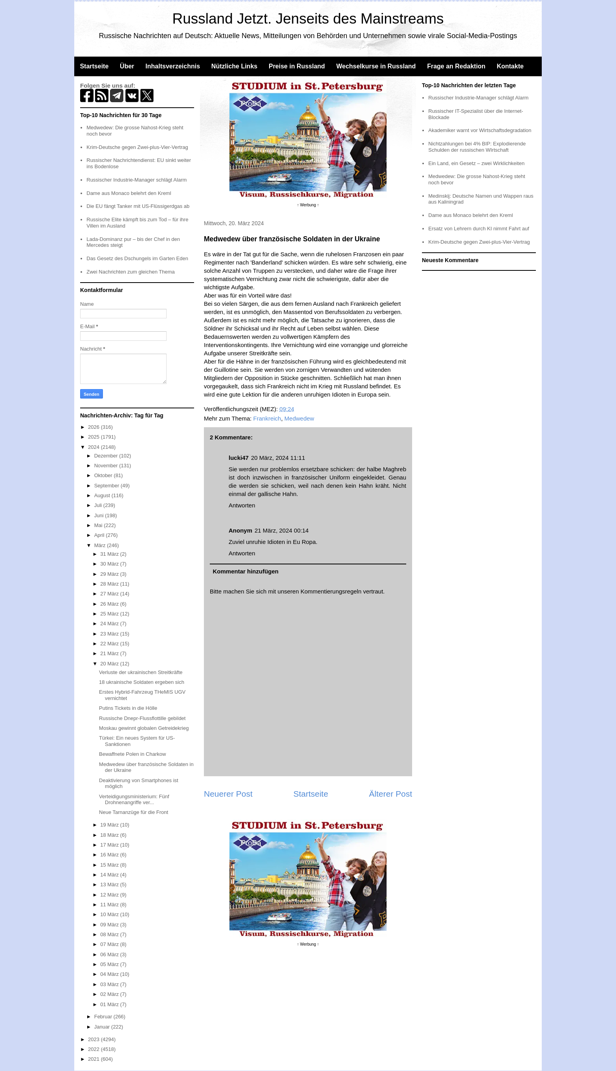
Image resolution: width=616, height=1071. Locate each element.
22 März (110, 644)
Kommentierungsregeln (331, 591)
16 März (110, 855)
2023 (94, 1039)
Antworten (242, 505)
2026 (94, 427)
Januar (102, 1027)
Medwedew (299, 418)
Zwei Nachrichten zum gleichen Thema (130, 272)
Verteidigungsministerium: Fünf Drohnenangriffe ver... (134, 800)
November (106, 465)
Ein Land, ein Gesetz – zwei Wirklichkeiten (476, 163)
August (103, 495)
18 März (110, 835)
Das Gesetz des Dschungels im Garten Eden (137, 258)
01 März (110, 1004)
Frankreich (267, 418)
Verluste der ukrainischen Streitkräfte (140, 672)
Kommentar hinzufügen (246, 571)
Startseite (94, 66)
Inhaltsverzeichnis (172, 66)
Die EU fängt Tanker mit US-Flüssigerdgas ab (137, 206)
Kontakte (510, 66)
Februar (104, 1017)
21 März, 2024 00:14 (282, 530)
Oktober (104, 475)
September (107, 486)
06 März (110, 954)
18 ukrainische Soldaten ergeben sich (141, 682)
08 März (110, 934)
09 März (110, 925)
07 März (110, 944)
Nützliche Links (234, 66)
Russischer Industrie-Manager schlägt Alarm (136, 180)
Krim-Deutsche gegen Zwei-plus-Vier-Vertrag (137, 147)
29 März (110, 574)
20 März (110, 664)
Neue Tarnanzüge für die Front (133, 812)
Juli (98, 505)
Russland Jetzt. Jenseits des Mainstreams (308, 19)
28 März (110, 584)
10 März (110, 914)
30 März (110, 564)
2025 (94, 437)
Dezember (106, 456)
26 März (110, 604)
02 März (110, 994)
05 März (110, 964)
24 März (110, 623)
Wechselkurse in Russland (376, 66)
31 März (110, 554)
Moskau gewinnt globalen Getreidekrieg (144, 728)
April (100, 535)
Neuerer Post (228, 793)
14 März (110, 875)
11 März (110, 905)
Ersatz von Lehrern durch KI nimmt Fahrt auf (478, 228)
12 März (110, 895)
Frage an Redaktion (456, 66)
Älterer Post (390, 793)
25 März (110, 614)
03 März (110, 984)
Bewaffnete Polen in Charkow (132, 754)
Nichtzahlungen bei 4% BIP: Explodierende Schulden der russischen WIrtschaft (477, 147)
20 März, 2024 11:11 (278, 457)
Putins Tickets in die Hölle (128, 708)
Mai (99, 525)
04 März (110, 974)
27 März (110, 594)
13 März (110, 884)
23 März (110, 634)
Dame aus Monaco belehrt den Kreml (128, 193)
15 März (110, 865)
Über (127, 66)
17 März (110, 845)
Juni (99, 515)
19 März (110, 825)
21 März (110, 653)
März (100, 545)
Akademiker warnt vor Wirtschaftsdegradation (479, 130)
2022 (94, 1049)
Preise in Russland (297, 66)
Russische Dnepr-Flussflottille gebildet (142, 718)
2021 (94, 1059)
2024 (94, 447)
